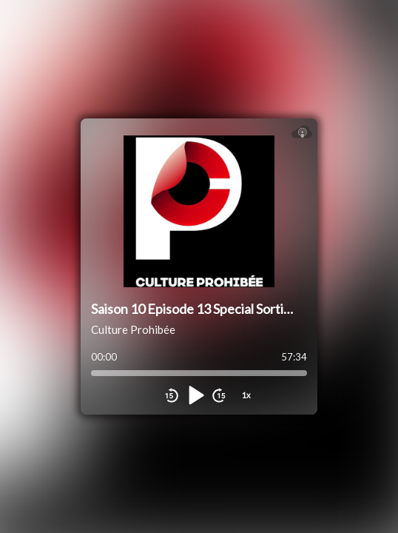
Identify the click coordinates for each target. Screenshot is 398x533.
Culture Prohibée (133, 329)
